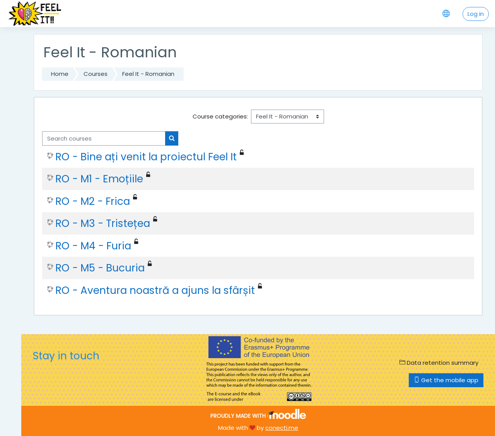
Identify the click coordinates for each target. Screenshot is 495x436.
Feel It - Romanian (148, 74)
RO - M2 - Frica (92, 201)
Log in (476, 14)
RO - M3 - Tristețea (102, 223)
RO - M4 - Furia (93, 246)
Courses (96, 74)
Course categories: (220, 116)
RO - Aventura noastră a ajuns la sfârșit (155, 290)
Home (59, 74)
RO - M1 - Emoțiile (99, 179)
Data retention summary (438, 363)
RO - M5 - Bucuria (100, 268)
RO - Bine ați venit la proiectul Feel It (146, 157)
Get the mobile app (446, 380)
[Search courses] (104, 138)
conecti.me (281, 428)
